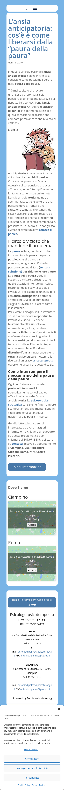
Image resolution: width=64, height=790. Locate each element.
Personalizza (32, 777)
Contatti (31, 605)
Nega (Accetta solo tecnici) (32, 768)
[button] (58, 709)
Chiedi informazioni (27, 467)
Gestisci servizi (31, 749)
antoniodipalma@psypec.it (35, 655)
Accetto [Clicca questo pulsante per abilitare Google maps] (32, 524)
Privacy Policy (38, 785)
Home (15, 600)
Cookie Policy (24, 785)
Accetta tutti (32, 759)
